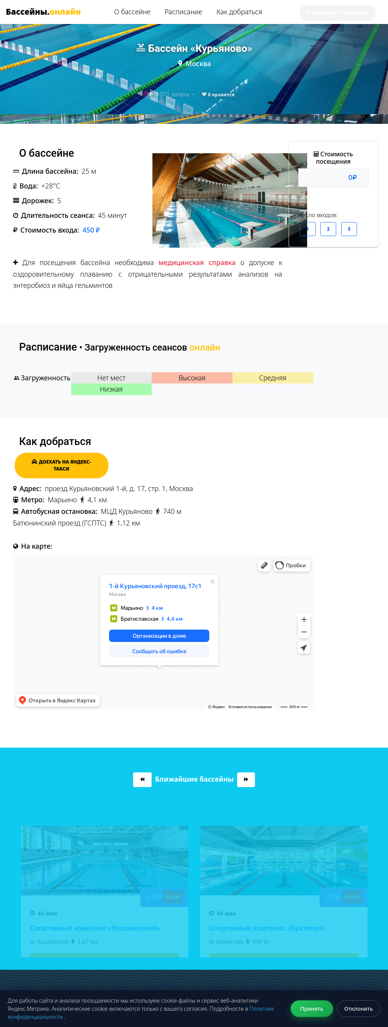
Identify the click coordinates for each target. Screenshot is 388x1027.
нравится (218, 94)
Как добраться (239, 11)
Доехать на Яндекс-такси (61, 465)
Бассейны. (43, 11)
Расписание (183, 11)
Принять (311, 1008)
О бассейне (132, 11)
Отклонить (358, 1008)
